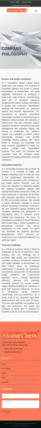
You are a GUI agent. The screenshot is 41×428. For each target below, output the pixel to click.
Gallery (4, 373)
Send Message (6, 411)
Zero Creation (24, 426)
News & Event (6, 368)
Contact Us (5, 382)
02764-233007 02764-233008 (20, 2)
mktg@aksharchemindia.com (20, 5)
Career (4, 378)
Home (3, 364)
